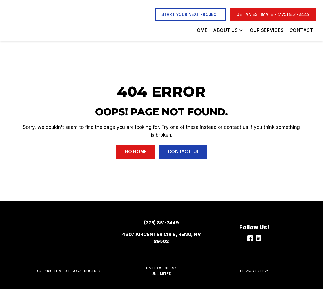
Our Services (267, 30)
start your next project (190, 14)
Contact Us (183, 151)
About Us (228, 30)
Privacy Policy (254, 271)
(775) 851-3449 (161, 223)
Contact (301, 30)
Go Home (136, 151)
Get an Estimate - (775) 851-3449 (273, 14)
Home (200, 30)
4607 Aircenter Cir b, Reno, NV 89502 (161, 237)
